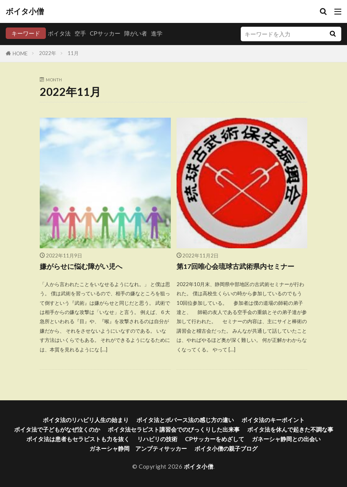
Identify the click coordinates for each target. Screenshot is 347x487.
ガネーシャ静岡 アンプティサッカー (138, 448)
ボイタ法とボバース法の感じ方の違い (185, 419)
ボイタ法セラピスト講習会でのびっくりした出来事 (174, 429)
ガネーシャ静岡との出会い (286, 438)
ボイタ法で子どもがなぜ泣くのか (57, 429)
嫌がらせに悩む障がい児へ (81, 266)
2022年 (47, 53)
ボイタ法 (59, 33)
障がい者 (135, 33)
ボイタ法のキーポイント (273, 419)
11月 (73, 53)
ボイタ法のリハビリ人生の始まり (86, 419)
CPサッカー (105, 33)
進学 (156, 33)
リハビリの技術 (157, 438)
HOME (20, 53)
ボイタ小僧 (25, 11)
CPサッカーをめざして (214, 438)
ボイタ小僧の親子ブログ (226, 448)
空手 (80, 33)
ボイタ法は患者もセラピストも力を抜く (78, 438)
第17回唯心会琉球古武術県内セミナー (235, 266)
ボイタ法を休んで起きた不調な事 (290, 429)
